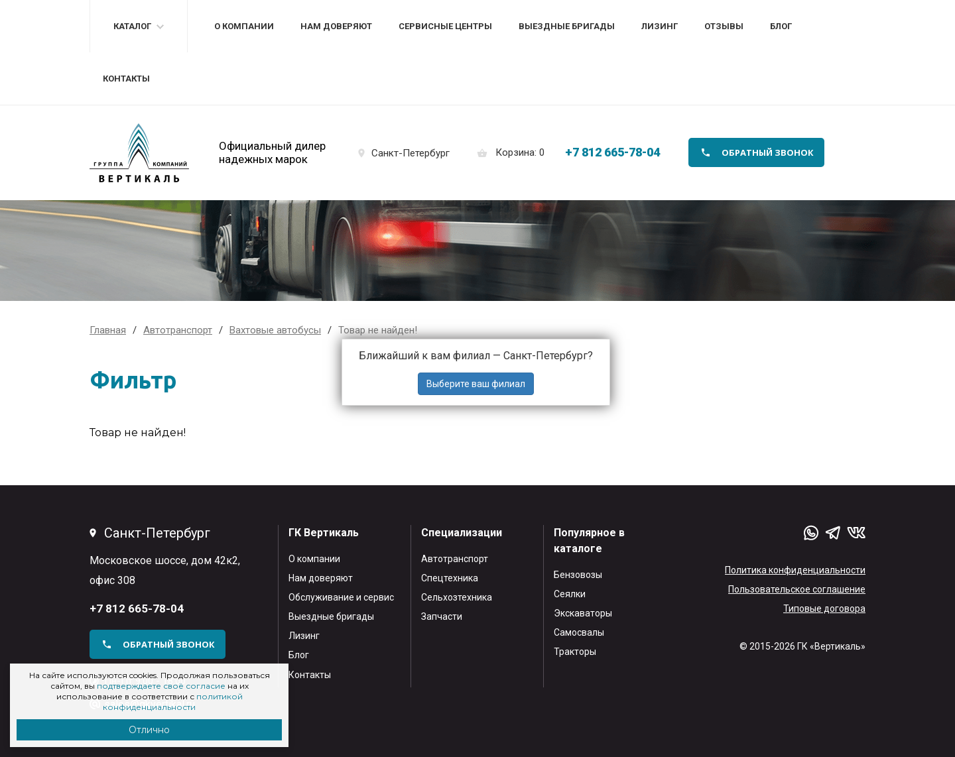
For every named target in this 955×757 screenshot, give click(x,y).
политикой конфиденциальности (173, 701)
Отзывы (723, 26)
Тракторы (575, 651)
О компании (244, 26)
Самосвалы (579, 632)
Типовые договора (824, 608)
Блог (781, 26)
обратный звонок (768, 152)
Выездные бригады (567, 26)
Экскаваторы (583, 613)
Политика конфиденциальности (795, 570)
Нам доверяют (336, 26)
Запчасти (441, 616)
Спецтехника (449, 578)
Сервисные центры (445, 26)
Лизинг (659, 26)
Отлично (149, 730)
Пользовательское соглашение (796, 589)
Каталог (132, 26)
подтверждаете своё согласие (161, 686)
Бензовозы (578, 574)
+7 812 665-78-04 (612, 152)
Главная (108, 330)
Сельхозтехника (456, 597)
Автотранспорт (454, 558)
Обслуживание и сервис (341, 597)
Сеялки (570, 594)
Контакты (126, 79)
